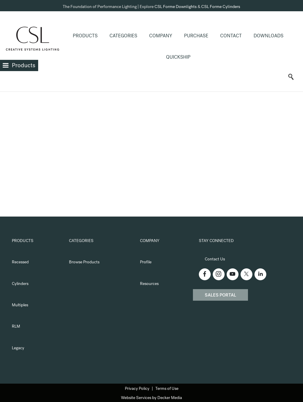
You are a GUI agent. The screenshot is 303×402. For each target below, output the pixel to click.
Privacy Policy (137, 389)
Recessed (20, 262)
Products (85, 36)
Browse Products (84, 262)
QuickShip (178, 57)
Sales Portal (220, 295)
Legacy (18, 348)
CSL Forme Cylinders (220, 7)
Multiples (20, 305)
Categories (123, 36)
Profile (146, 262)
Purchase (196, 36)
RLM (16, 327)
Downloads (268, 36)
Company (160, 36)
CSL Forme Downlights (175, 7)
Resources (149, 284)
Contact (231, 36)
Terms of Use (166, 389)
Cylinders (20, 284)
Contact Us (215, 259)
